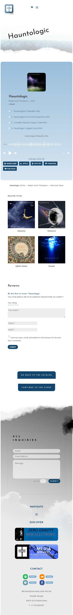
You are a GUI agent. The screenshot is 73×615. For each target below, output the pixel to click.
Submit (12, 347)
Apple (24, 163)
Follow (32, 577)
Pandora (50, 163)
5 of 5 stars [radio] (17, 305)
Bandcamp (10, 163)
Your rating (12, 303)
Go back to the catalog (36, 375)
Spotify (36, 163)
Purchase (10, 169)
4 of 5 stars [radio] (15, 305)
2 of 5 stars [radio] (11, 305)
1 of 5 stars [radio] (8, 305)
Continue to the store (36, 387)
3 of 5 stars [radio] (13, 305)
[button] (4, 153)
